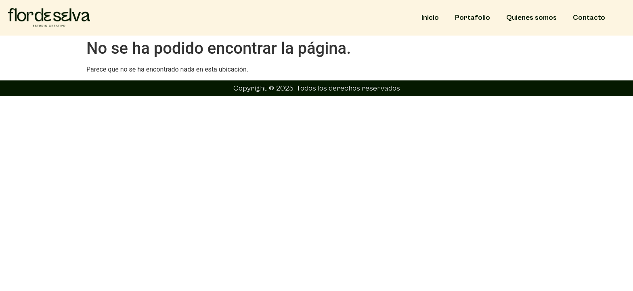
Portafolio (472, 17)
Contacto (589, 17)
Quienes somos (531, 17)
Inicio (430, 17)
